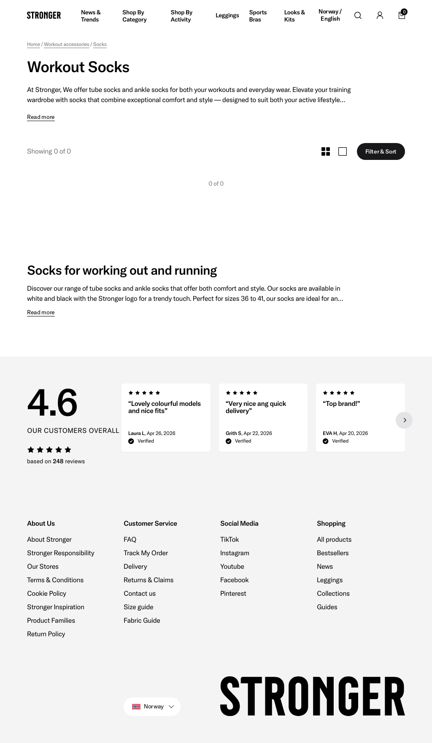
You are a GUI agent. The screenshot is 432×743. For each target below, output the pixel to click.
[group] (166, 420)
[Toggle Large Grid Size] (342, 151)
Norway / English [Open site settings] (330, 15)
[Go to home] (44, 15)
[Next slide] (404, 420)
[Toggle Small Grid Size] (325, 151)
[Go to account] (379, 15)
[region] (263, 420)
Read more (41, 117)
